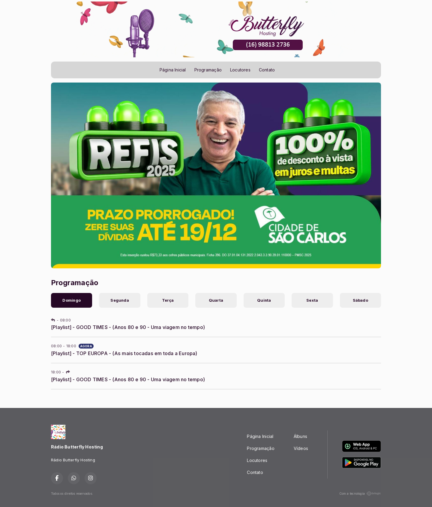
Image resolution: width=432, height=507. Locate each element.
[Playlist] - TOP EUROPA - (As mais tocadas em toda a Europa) (124, 353)
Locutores (240, 69)
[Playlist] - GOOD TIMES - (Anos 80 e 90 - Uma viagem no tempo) (128, 327)
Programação (208, 69)
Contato (267, 69)
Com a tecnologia (360, 493)
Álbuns (300, 436)
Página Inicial (173, 69)
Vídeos (301, 448)
